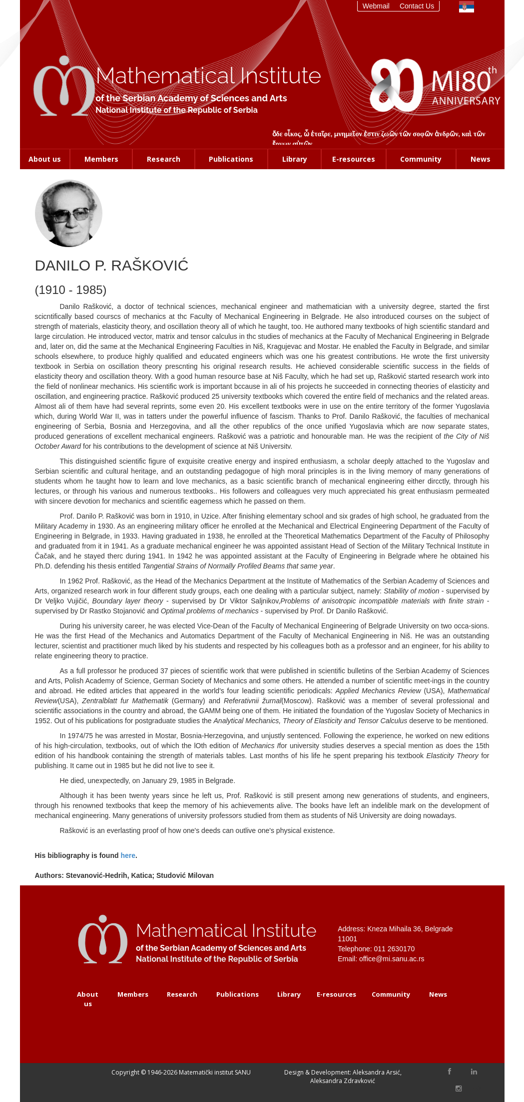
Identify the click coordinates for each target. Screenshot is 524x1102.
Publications (231, 159)
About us (44, 159)
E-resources (353, 159)
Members (101, 159)
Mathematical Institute (208, 75)
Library (294, 159)
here (127, 855)
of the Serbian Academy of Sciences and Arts (191, 98)
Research (163, 159)
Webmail (376, 6)
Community (421, 159)
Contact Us (417, 6)
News (481, 159)
